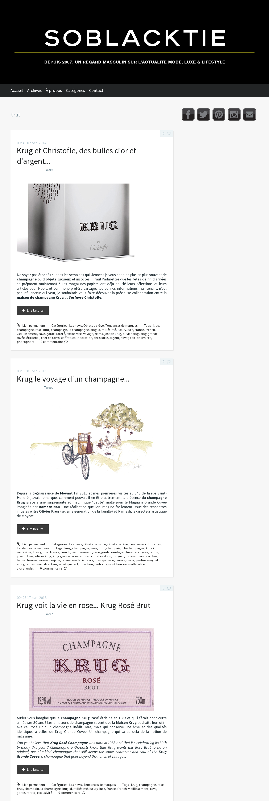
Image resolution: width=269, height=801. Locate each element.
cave (42, 334)
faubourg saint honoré (110, 564)
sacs (90, 560)
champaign (59, 330)
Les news (75, 325)
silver (124, 338)
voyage (88, 334)
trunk (130, 560)
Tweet (48, 170)
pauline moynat (147, 560)
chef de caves (50, 338)
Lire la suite (35, 310)
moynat (118, 556)
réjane (55, 560)
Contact (96, 90)
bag (155, 556)
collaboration (82, 338)
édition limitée (140, 338)
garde (50, 334)
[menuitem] (19, 90)
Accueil (17, 90)
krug (156, 325)
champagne (25, 330)
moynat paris (135, 556)
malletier (79, 560)
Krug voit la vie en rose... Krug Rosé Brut (83, 605)
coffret (66, 338)
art (76, 564)
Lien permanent (31, 325)
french (150, 330)
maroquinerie (104, 560)
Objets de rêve (93, 325)
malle (132, 564)
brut (46, 330)
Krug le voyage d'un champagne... (73, 379)
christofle (101, 338)
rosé (38, 330)
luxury (121, 330)
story (20, 564)
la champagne (79, 330)
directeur (50, 564)
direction (86, 564)
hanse (21, 560)
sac (148, 556)
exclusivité (74, 334)
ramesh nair (34, 564)
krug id (95, 330)
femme (32, 560)
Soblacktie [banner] (134, 42)
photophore (25, 342)
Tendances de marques (121, 325)
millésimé (109, 330)
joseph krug (112, 334)
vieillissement (27, 334)
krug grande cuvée (66, 556)
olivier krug (131, 334)
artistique (65, 564)
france (139, 330)
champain (32, 788)
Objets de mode (94, 544)
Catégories (75, 90)
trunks (120, 560)
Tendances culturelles (145, 544)
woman (44, 560)
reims (99, 334)
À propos (54, 90)
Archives (34, 90)
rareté (60, 334)
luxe (130, 330)
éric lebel (33, 338)
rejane (66, 560)
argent (114, 338)
